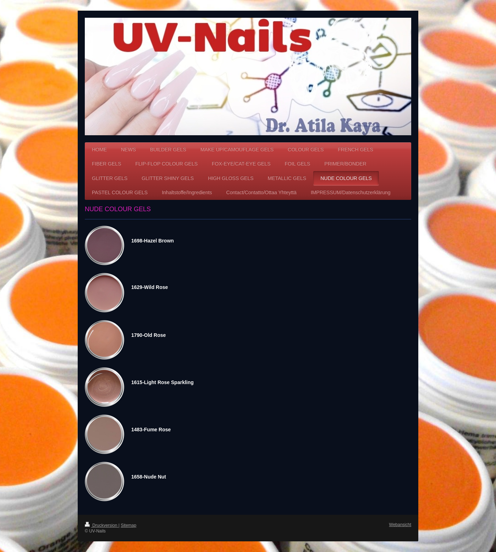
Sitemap (128, 525)
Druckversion (102, 525)
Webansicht (400, 524)
